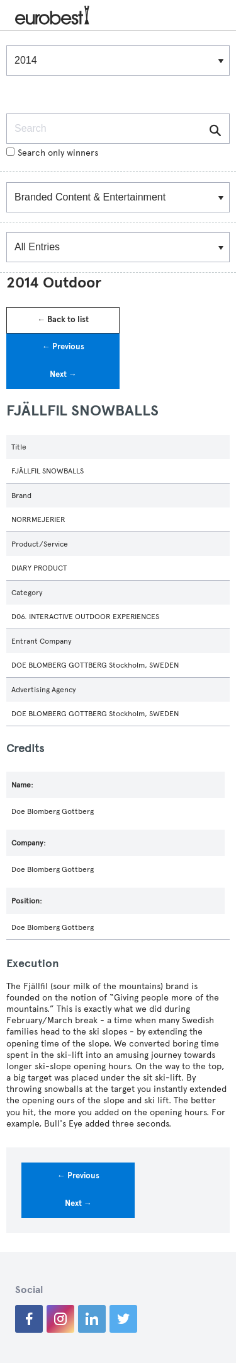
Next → (63, 374)
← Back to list (63, 320)
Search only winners (52, 153)
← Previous (63, 347)
